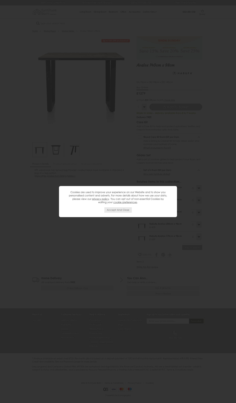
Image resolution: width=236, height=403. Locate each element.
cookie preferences (125, 202)
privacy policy (100, 198)
